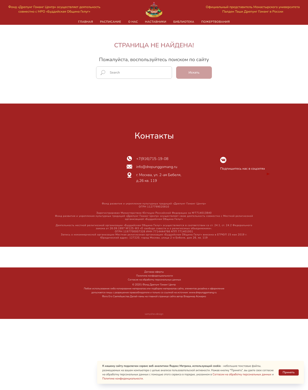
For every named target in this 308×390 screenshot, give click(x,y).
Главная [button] (85, 22)
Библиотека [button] (183, 22)
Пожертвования (215, 22)
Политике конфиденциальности (122, 378)
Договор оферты (154, 271)
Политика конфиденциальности (154, 275)
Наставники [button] (155, 22)
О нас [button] (133, 22)
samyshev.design (154, 314)
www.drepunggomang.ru (203, 292)
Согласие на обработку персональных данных (154, 279)
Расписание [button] (110, 22)
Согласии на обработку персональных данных (242, 374)
